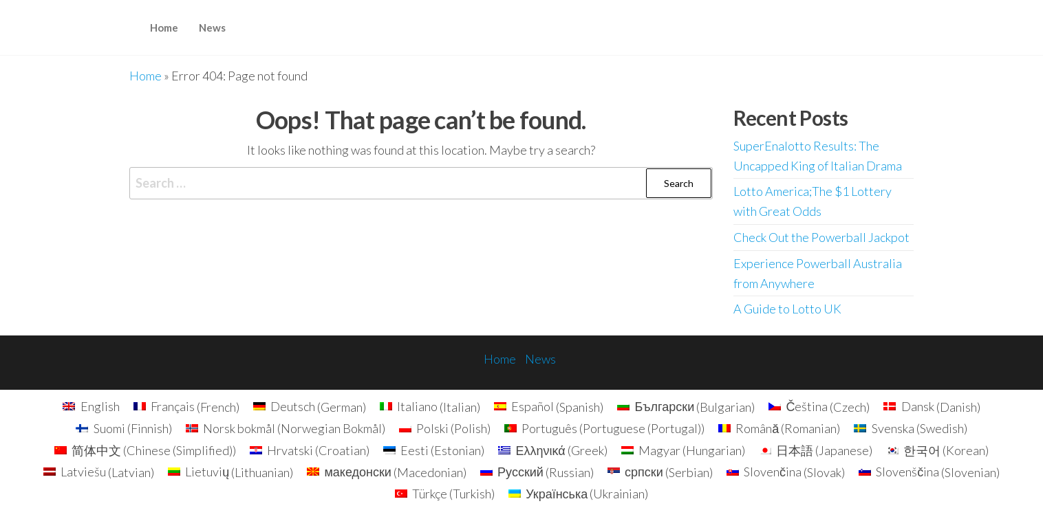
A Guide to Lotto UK (787, 308)
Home (164, 27)
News (212, 27)
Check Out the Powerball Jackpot (821, 237)
